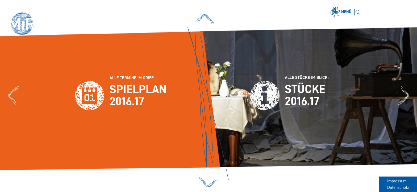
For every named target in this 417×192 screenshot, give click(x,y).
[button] (24, 25)
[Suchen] (357, 12)
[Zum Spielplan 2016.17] (13, 96)
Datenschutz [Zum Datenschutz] (398, 187)
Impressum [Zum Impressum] (397, 181)
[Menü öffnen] (342, 12)
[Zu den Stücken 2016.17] (403, 96)
